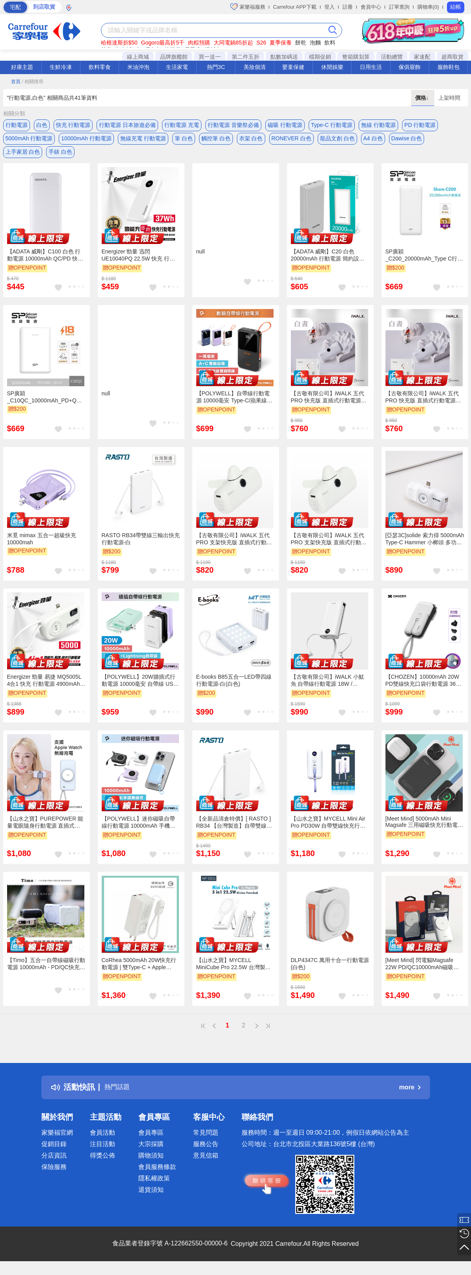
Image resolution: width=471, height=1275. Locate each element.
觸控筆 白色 (216, 141)
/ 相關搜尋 (32, 81)
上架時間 (449, 98)
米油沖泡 (138, 67)
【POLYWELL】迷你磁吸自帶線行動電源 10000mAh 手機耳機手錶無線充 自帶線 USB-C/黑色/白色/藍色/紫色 (140, 830)
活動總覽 (392, 57)
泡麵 (315, 42)
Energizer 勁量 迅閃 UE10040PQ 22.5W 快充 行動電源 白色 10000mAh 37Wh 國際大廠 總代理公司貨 (139, 263)
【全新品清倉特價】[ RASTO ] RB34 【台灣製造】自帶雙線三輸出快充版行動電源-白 (234, 830)
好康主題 (22, 67)
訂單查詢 (399, 7)
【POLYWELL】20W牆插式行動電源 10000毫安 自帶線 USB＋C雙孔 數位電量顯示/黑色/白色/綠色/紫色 (139, 688)
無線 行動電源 (378, 125)
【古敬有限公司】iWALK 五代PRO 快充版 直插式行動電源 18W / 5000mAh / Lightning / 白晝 (423, 405)
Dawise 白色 (406, 141)
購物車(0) (428, 7)
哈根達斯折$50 (119, 42)
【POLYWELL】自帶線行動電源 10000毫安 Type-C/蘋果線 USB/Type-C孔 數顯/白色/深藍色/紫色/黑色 (233, 405)
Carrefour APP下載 (294, 7)
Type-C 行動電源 (331, 125)
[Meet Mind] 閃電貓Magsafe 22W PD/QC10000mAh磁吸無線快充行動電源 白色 (422, 971)
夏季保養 (281, 42)
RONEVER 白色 (291, 141)
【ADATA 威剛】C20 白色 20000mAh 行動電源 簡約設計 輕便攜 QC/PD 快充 (328, 263)
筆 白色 (184, 141)
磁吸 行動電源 (285, 125)
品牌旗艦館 (174, 57)
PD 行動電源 (420, 125)
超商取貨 (452, 57)
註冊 (348, 7)
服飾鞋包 (448, 67)
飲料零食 (100, 67)
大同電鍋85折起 (233, 42)
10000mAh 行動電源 (86, 141)
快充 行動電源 (73, 125)
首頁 (15, 81)
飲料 (329, 42)
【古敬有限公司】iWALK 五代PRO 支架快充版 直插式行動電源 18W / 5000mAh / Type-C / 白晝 (234, 546)
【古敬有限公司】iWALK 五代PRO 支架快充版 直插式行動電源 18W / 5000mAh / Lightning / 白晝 (329, 546)
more (409, 1094)
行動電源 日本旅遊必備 (127, 125)
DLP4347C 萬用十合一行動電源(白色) (330, 971)
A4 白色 (373, 141)
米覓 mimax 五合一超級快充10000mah (41, 546)
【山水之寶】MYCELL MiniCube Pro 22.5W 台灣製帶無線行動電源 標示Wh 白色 (233, 971)
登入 (329, 7)
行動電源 (17, 125)
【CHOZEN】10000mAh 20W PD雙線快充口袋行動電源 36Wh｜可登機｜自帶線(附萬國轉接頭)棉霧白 (424, 688)
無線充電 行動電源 (143, 141)
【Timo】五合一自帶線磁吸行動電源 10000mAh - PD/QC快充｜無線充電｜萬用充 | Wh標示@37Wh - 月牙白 (46, 971)
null (200, 259)
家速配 (422, 57)
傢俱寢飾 (409, 67)
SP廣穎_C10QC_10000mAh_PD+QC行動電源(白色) (43, 404)
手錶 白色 (60, 156)
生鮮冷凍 (61, 67)
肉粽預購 (199, 42)
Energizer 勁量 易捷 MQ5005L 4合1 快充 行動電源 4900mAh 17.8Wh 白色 (44, 688)
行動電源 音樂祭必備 (233, 125)
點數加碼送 (284, 57)
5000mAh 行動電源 (29, 141)
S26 (261, 42)
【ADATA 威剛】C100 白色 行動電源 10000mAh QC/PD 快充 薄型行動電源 (45, 263)
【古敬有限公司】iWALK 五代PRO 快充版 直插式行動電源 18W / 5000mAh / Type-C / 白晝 (330, 405)
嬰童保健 (293, 67)
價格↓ (422, 98)
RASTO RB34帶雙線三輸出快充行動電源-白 (141, 546)
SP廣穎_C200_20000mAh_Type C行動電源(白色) (424, 263)
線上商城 (138, 57)
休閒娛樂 (332, 67)
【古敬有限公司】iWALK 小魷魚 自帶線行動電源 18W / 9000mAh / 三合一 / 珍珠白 (327, 688)
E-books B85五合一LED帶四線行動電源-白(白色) (234, 687)
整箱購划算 (356, 57)
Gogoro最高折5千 (162, 42)
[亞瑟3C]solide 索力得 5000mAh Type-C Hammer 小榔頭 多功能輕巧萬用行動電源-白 (424, 546)
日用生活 (371, 67)
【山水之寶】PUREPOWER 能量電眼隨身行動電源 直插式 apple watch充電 (45, 830)
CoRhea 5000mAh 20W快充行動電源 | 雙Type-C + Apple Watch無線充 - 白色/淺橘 (139, 971)
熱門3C (216, 67)
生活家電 (177, 67)
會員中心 (371, 7)
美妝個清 (255, 67)
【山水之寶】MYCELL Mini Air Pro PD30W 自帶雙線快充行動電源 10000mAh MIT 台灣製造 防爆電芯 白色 (328, 830)
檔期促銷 (320, 57)
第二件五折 (245, 57)
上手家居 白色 (23, 156)
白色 (41, 125)
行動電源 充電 (181, 125)
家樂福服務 (247, 6)
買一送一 (210, 57)
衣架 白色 (251, 141)
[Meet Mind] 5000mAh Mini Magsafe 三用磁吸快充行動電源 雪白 (424, 829)
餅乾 (300, 42)
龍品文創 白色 (337, 141)
